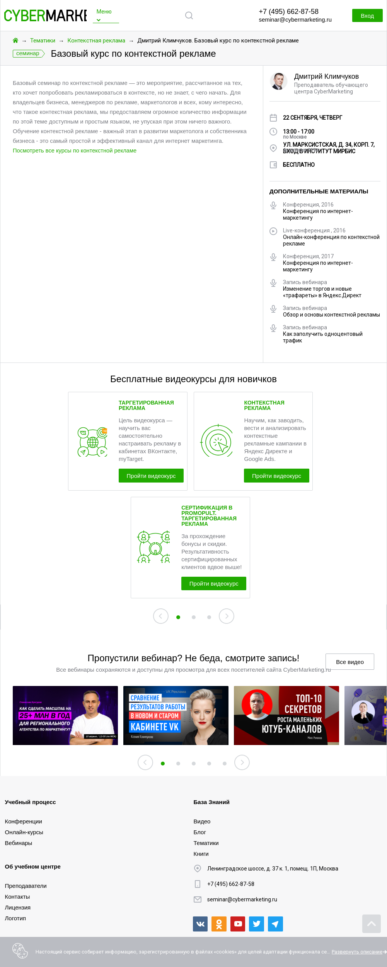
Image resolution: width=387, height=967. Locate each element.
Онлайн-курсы (24, 831)
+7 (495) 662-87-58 (289, 11)
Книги (201, 853)
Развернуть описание (357, 952)
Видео (202, 821)
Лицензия (18, 907)
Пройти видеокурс (157, 477)
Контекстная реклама (96, 40)
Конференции (23, 821)
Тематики (42, 40)
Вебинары (18, 842)
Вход (363, 15)
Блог (200, 831)
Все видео (350, 667)
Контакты (17, 896)
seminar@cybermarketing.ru (295, 19)
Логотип (15, 918)
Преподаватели (26, 885)
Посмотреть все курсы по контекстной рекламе (76, 150)
